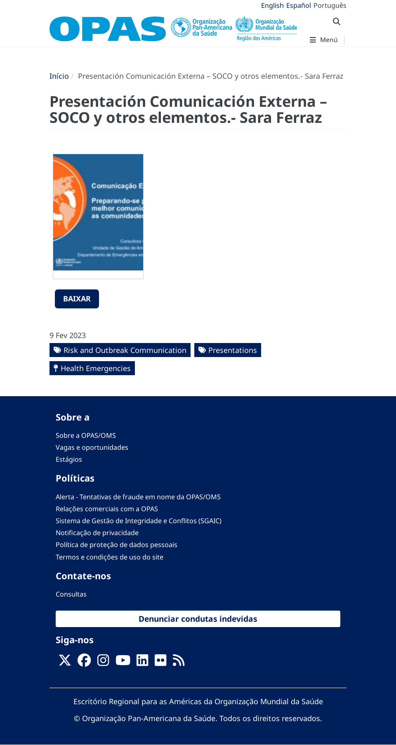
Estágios (69, 459)
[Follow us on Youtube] (123, 662)
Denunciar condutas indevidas (198, 618)
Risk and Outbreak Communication (125, 350)
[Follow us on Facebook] (84, 662)
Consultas (71, 594)
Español (298, 5)
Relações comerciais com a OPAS (107, 508)
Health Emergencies (96, 368)
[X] (64, 662)
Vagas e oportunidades (92, 447)
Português (330, 5)
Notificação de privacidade (97, 532)
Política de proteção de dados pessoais (116, 544)
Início (59, 76)
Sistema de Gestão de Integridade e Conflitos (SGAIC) (139, 520)
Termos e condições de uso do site (109, 557)
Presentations (232, 350)
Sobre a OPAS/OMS (86, 435)
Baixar (77, 298)
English (272, 5)
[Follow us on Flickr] (160, 662)
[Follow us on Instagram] (103, 662)
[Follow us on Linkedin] (142, 662)
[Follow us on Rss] (178, 662)
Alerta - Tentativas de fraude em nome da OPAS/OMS (138, 496)
